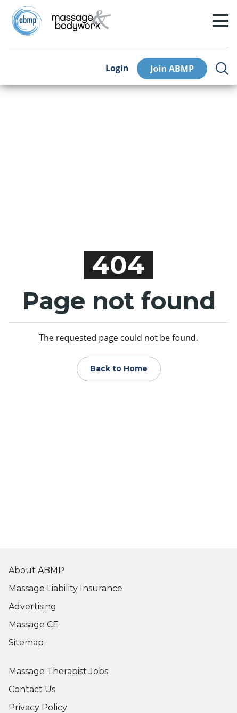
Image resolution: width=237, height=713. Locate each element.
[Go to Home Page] (81, 20)
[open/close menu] (220, 20)
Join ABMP (172, 68)
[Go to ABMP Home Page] (26, 20)
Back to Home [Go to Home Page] (119, 368)
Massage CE (34, 624)
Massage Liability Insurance (65, 588)
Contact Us (32, 689)
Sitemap (26, 642)
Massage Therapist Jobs (58, 671)
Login (116, 68)
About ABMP (36, 570)
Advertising (32, 606)
